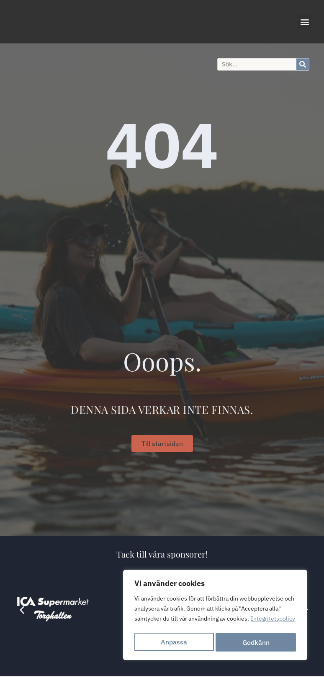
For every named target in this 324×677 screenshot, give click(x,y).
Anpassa (174, 642)
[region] (215, 616)
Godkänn (256, 642)
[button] (304, 21)
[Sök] (302, 64)
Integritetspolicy (273, 621)
